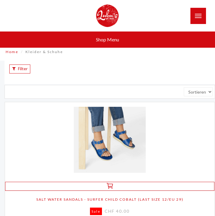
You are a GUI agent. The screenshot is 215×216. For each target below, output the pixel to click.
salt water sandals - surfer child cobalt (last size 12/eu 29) (110, 199)
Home (12, 52)
